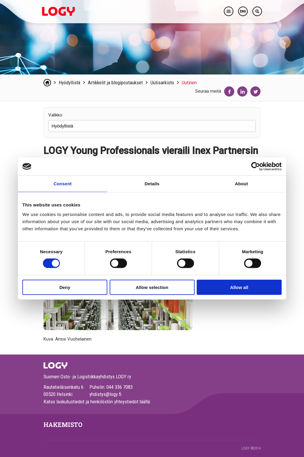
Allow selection (152, 287)
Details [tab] (152, 183)
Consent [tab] (63, 183)
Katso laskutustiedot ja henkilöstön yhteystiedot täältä (97, 402)
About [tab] (241, 183)
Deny (64, 287)
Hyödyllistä (69, 83)
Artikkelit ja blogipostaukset (115, 83)
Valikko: (55, 115)
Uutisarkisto (162, 83)
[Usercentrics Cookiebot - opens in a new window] (255, 166)
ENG (243, 11)
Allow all (239, 287)
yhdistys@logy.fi (105, 394)
